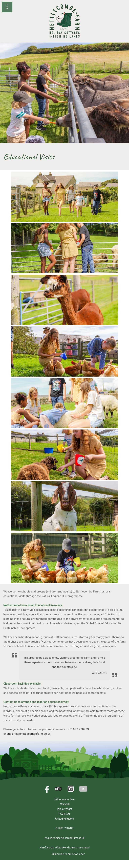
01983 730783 (79, 729)
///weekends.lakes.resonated (72, 847)
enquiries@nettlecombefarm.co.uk (28, 733)
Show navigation (7, 7)
